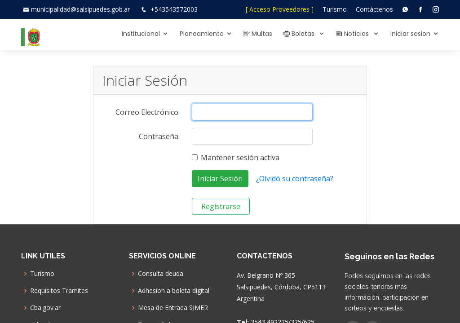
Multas (257, 33)
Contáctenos (374, 9)
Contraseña (158, 136)
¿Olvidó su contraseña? (294, 178)
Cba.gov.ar (45, 308)
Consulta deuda (160, 274)
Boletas (299, 33)
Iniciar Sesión (220, 178)
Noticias (353, 33)
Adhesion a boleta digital (173, 291)
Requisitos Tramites (59, 291)
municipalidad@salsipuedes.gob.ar (80, 9)
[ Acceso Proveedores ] (280, 9)
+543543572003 (174, 9)
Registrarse (221, 206)
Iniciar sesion (410, 33)
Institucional (141, 33)
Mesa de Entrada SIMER (173, 308)
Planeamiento (202, 33)
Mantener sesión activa (240, 157)
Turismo (335, 9)
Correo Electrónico (146, 112)
